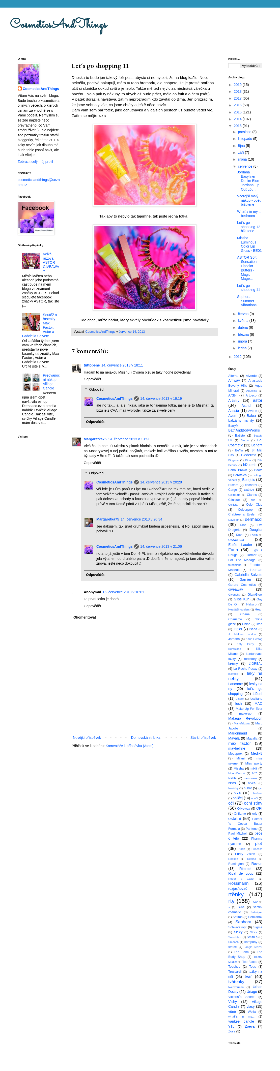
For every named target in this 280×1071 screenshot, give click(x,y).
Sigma (257, 927)
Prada (241, 848)
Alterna (233, 376)
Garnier (245, 579)
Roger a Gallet (241, 878)
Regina (251, 858)
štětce (232, 947)
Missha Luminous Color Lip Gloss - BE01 (249, 244)
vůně (232, 1011)
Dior (243, 525)
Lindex (240, 698)
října (242, 146)
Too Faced (250, 962)
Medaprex (235, 753)
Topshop (234, 966)
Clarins (252, 495)
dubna (243, 327)
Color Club (254, 504)
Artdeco (251, 395)
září (241, 152)
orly (254, 813)
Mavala (234, 738)
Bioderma (248, 455)
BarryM (233, 425)
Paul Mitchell (237, 833)
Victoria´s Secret (241, 997)
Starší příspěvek (203, 738)
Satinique (256, 912)
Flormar (250, 555)
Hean (258, 609)
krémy (233, 663)
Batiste (240, 435)
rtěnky (236, 894)
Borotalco (240, 475)
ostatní (234, 818)
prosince (245, 132)
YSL (231, 1026)
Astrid (245, 406)
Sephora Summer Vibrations (247, 301)
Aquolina (251, 390)
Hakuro (251, 604)
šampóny (250, 942)
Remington (236, 864)
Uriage (252, 992)
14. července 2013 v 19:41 (129, 439)
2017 (238, 98)
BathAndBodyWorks (244, 430)
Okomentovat (84, 617)
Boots (258, 470)
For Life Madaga (242, 560)
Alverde (251, 376)
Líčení (257, 694)
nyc (260, 788)
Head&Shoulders (239, 609)
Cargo (232, 490)
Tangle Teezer (253, 946)
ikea (259, 624)
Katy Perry (245, 644)
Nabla (232, 778)
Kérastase (234, 648)
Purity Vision (245, 854)
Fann (233, 549)
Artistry (233, 401)
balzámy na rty (241, 420)
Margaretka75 (95, 439)
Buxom (233, 485)
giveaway (235, 589)
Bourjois (248, 480)
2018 (238, 91)
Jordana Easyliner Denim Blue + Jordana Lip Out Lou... (249, 180)
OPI (259, 808)
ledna (242, 348)
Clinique (234, 500)
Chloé (246, 624)
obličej (238, 798)
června (243, 314)
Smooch (233, 941)
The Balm (241, 952)
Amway (234, 380)
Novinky (233, 788)
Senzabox (255, 917)
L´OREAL (255, 663)
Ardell (232, 395)
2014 (238, 119)
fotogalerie (234, 564)
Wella (252, 1012)
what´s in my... (241, 1016)
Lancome (235, 684)
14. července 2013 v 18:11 (122, 365)
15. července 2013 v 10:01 (123, 592)
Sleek (253, 932)
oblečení (257, 793)
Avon (232, 416)
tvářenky (236, 981)
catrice (249, 489)
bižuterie (250, 465)
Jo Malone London (242, 634)
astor (257, 400)
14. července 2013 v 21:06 (161, 546)
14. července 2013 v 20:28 (161, 482)
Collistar (233, 504)
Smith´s (252, 937)
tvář (248, 976)
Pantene (252, 829)
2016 (238, 105)
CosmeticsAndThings (58, 25)
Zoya (231, 1031)
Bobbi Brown (237, 470)
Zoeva (250, 1026)
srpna (243, 159)
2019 (238, 85)
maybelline (236, 748)
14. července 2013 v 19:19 (161, 398)
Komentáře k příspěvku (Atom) (130, 746)
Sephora (243, 922)
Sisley (238, 932)
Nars (232, 783)
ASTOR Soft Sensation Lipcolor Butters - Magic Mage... (247, 268)
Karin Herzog (254, 638)
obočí (254, 798)
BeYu (239, 450)
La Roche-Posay (245, 668)
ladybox (233, 673)
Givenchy (234, 594)
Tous (252, 966)
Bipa (248, 460)
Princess (256, 848)
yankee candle (241, 1021)
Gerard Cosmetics (242, 585)
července (245, 166)
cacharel (251, 485)
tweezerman (236, 987)
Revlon (256, 864)
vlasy (251, 1006)
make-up (245, 713)
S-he (241, 907)
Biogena (233, 460)
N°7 (254, 773)
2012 (238, 357)
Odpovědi (96, 389)
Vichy (232, 1002)
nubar (248, 788)
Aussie (233, 411)
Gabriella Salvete (248, 575)
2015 (238, 112)
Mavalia (251, 738)
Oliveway (243, 808)
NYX (237, 793)
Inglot (238, 629)
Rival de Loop (240, 873)
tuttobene (92, 365)
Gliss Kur (241, 599)
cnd (253, 499)
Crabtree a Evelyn (242, 514)
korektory (250, 659)
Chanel (245, 614)
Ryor (255, 901)
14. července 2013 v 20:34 (141, 519)
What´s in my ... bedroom (249, 213)
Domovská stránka (145, 738)
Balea (251, 416)
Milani (240, 758)
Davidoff (233, 519)
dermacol (253, 519)
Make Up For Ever (249, 709)
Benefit (256, 445)
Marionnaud (237, 733)
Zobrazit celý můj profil (35, 162)
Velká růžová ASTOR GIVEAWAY (51, 262)
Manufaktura (241, 723)
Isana (253, 629)
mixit (253, 768)
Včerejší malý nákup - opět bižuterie (249, 200)
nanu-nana (251, 778)
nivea (252, 783)
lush (238, 703)
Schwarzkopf (237, 927)
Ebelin (254, 534)
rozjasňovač (237, 888)
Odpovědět (92, 379)
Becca (245, 440)
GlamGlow (254, 594)
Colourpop (245, 509)
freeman (255, 570)
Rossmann (238, 883)
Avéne (252, 411)
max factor (239, 743)
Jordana (234, 639)
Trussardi (234, 971)
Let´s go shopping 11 (248, 288)
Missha (239, 768)
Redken (233, 858)
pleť (258, 843)
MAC (258, 703)
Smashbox (235, 937)
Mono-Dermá (236, 773)
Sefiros (237, 917)
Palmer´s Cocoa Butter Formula (245, 824)
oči (231, 803)
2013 (238, 126)
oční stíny (253, 803)
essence (236, 539)
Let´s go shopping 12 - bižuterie (249, 227)
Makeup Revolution (245, 718)
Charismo (235, 619)
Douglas (255, 530)
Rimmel (245, 869)
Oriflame (240, 813)
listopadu (245, 139)
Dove (239, 535)
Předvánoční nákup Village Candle (51, 381)
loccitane (256, 698)
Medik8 (256, 753)
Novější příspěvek (87, 738)
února (243, 341)
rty (231, 901)
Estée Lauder (240, 545)
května (243, 321)
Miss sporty (253, 763)
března (244, 334)
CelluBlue (234, 494)
